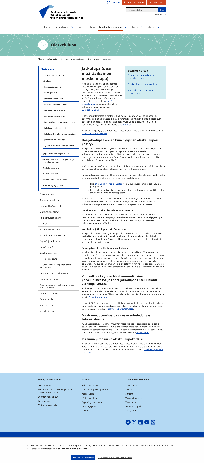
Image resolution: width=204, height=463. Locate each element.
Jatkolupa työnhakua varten (55, 98)
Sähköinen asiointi (91, 385)
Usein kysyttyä (89, 406)
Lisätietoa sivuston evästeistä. (72, 448)
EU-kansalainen (47, 194)
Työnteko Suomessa (50, 293)
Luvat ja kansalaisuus (75, 59)
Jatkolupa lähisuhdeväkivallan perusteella (60, 134)
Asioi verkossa (137, 2)
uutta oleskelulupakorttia (94, 133)
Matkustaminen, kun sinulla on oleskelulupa (143, 92)
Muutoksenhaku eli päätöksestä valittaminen (55, 266)
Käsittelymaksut (90, 398)
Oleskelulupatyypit (50, 168)
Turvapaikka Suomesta (51, 206)
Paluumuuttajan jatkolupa (54, 116)
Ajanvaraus (158, 2)
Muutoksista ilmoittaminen (53, 235)
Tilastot (129, 389)
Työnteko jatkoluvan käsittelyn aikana (59, 145)
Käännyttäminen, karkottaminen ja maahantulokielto (57, 286)
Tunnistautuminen (98, 297)
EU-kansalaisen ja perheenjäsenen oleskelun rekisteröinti (55, 391)
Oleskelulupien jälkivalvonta (54, 179)
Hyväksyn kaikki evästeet (83, 457)
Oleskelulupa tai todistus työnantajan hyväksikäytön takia (58, 160)
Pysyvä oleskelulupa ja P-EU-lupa (56, 153)
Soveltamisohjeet (48, 253)
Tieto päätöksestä (48, 258)
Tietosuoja (130, 402)
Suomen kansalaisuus (50, 200)
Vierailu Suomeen (48, 311)
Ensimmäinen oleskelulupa (54, 75)
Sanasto (129, 393)
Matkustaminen (47, 305)
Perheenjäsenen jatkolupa (54, 87)
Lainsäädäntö (46, 247)
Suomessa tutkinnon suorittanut (57, 104)
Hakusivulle (159, 14)
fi (61, 59)
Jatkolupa (46, 81)
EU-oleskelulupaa (91, 109)
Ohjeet (85, 410)
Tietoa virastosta (133, 398)
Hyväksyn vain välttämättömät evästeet (115, 457)
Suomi (115, 2)
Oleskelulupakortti (50, 173)
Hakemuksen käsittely (50, 229)
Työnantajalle (46, 299)
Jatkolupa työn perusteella (54, 110)
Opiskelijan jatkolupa (52, 93)
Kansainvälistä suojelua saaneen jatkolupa (60, 122)
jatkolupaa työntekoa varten (108, 183)
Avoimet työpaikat (134, 406)
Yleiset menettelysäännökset (54, 273)
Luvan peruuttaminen (50, 279)
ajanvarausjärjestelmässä (121, 308)
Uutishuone (131, 385)
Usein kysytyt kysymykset (53, 185)
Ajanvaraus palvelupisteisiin (95, 389)
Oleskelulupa (93, 59)
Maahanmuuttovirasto (47, 59)
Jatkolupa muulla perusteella (55, 140)
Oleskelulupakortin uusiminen (143, 84)
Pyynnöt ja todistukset (51, 241)
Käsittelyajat (88, 393)
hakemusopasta (128, 124)
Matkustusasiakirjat (49, 211)
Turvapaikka (44, 400)
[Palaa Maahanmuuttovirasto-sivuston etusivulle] (61, 15)
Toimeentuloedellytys (50, 217)
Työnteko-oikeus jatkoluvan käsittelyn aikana (141, 77)
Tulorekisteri (46, 223)
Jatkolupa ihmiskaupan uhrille (55, 128)
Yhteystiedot (131, 410)
